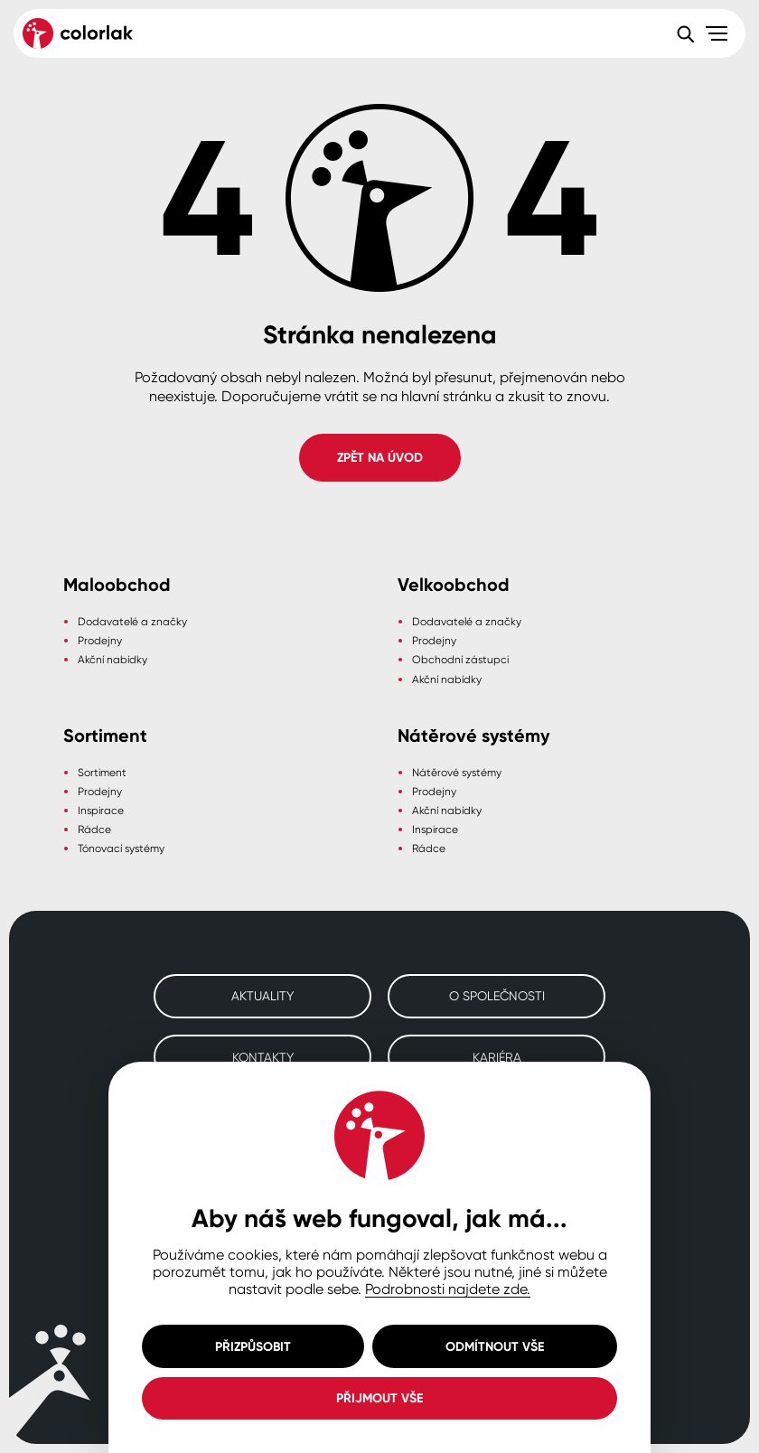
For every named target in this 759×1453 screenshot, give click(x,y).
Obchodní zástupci (460, 659)
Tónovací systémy (121, 848)
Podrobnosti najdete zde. (447, 1289)
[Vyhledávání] (685, 33)
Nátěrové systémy (456, 772)
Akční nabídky (112, 659)
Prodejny (100, 640)
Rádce (94, 829)
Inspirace (101, 810)
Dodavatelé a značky (132, 621)
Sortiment (102, 772)
